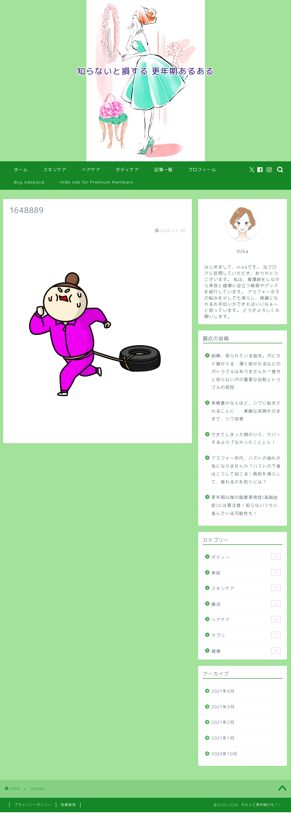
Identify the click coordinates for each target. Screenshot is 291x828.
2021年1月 (223, 738)
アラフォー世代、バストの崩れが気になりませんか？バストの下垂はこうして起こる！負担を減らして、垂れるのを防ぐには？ (246, 470)
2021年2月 (223, 722)
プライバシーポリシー (32, 804)
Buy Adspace (29, 182)
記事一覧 (163, 169)
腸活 (246, 604)
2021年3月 (223, 707)
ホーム (21, 169)
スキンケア (54, 169)
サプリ (246, 635)
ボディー (246, 557)
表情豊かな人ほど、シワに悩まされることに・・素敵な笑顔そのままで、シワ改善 (246, 411)
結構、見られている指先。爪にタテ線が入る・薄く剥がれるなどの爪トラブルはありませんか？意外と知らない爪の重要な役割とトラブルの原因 (246, 371)
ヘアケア (91, 169)
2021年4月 (223, 691)
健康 (246, 651)
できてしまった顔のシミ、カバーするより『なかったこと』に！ (246, 438)
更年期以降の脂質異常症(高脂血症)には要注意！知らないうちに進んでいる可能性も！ (244, 505)
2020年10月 (224, 754)
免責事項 (68, 804)
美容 (246, 572)
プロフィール (202, 169)
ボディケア (127, 169)
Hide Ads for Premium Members (96, 182)
